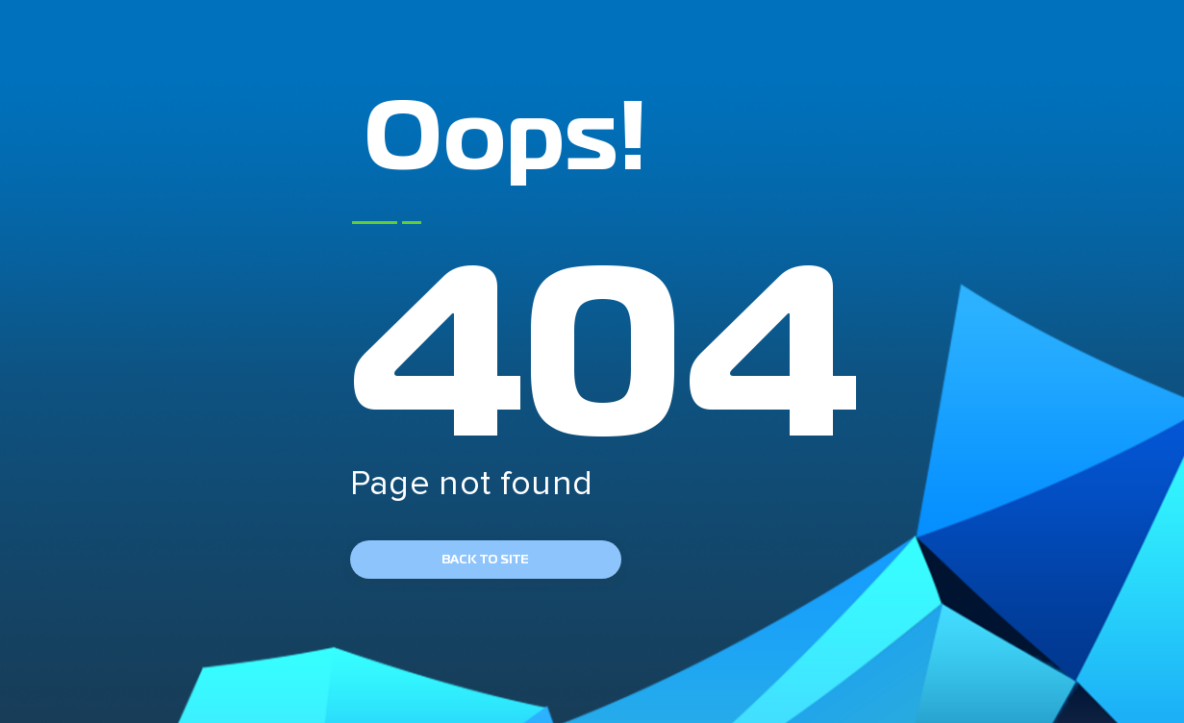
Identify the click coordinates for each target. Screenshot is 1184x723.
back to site (485, 559)
